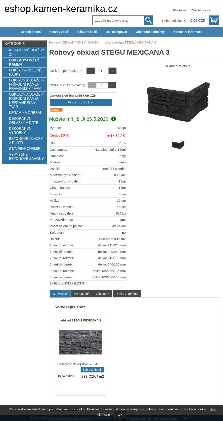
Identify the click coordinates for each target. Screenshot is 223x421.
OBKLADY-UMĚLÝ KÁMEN (67, 283)
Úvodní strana (31, 32)
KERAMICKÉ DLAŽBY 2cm (26, 52)
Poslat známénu (127, 294)
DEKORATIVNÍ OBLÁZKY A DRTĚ (23, 121)
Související (60, 294)
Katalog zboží (59, 32)
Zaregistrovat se (200, 10)
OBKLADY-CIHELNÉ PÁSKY (25, 72)
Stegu (122, 128)
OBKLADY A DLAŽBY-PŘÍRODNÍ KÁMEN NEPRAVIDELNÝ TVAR (26, 100)
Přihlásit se (179, 10)
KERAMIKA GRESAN (25, 113)
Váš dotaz (102, 294)
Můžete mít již (82, 119)
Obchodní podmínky (150, 32)
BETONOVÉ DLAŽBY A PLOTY (26, 141)
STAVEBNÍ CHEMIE (24, 148)
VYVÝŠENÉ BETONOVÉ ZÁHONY (26, 156)
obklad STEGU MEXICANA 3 (81, 320)
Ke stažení (81, 294)
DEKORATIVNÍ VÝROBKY (20, 131)
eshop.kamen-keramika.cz (61, 8)
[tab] (60, 294)
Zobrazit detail (92, 369)
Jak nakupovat (116, 32)
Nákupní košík (87, 32)
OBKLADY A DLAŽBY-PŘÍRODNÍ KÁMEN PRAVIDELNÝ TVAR (26, 84)
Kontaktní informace (187, 32)
